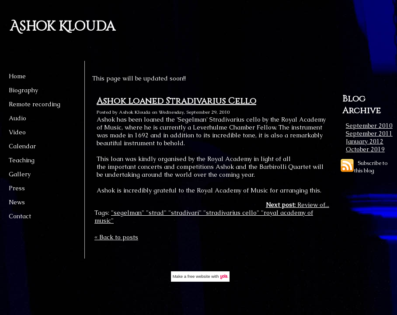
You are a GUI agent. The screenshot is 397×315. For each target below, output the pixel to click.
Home (17, 76)
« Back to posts (116, 237)
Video (17, 132)
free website (199, 276)
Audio (17, 118)
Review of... (297, 205)
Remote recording (34, 104)
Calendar (22, 146)
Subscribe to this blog (370, 166)
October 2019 (365, 149)
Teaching (22, 160)
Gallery (20, 174)
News (17, 202)
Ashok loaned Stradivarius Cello (176, 101)
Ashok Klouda (62, 26)
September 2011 (369, 133)
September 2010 (369, 126)
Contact (20, 216)
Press (17, 188)
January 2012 (364, 141)
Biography (23, 90)
